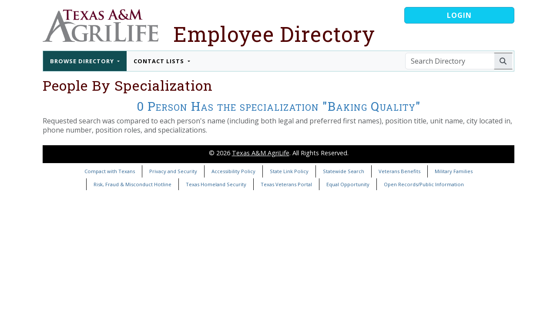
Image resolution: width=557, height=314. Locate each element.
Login (459, 15)
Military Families (454, 171)
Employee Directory (274, 34)
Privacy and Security (173, 171)
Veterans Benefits (399, 171)
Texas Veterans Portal (286, 184)
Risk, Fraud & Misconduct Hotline (132, 184)
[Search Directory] (449, 61)
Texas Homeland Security (216, 184)
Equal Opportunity (347, 184)
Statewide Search (343, 171)
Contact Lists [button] (160, 61)
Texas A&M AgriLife (260, 153)
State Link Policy (289, 171)
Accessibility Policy (233, 171)
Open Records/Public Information (424, 184)
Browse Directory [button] (83, 61)
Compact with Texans (109, 171)
